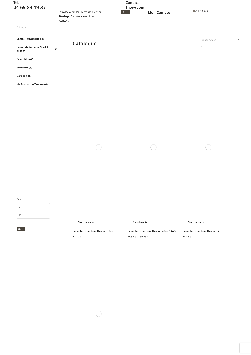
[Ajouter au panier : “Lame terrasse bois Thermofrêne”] (85, 89)
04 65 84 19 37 (29, 7)
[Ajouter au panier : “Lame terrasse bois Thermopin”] (195, 89)
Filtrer (21, 229)
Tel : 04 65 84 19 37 (28, 302)
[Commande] (220, 40)
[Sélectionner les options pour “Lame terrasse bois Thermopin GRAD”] (85, 123)
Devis (125, 12)
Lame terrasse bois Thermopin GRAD (95, 132)
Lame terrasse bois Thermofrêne (93, 98)
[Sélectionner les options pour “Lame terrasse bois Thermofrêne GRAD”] (140, 89)
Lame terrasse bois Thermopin (201, 98)
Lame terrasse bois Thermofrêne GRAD (152, 98)
